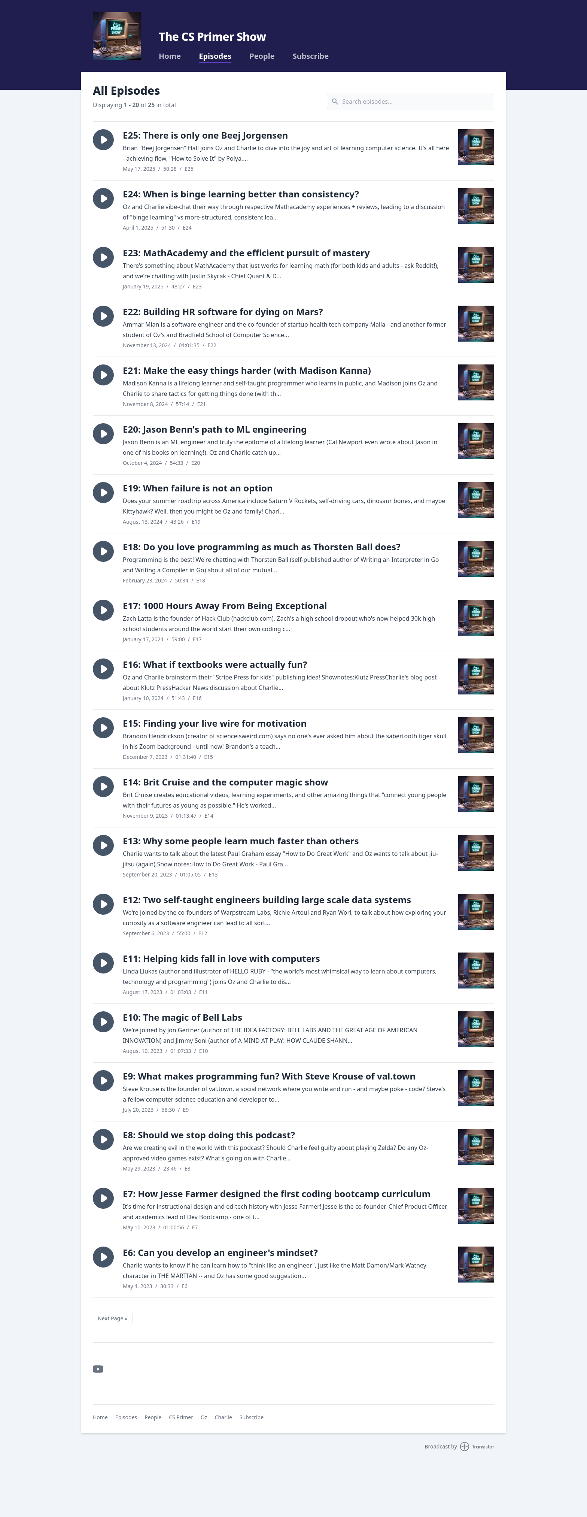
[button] (103, 139)
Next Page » (113, 1318)
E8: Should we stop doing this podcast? (209, 1135)
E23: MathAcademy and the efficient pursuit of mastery (246, 252)
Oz (204, 1417)
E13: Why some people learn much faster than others (241, 841)
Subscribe (311, 56)
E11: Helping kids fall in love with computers (221, 958)
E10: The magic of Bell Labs (182, 1017)
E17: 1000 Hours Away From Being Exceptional (225, 605)
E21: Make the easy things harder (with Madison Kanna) (247, 370)
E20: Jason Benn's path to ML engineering (215, 429)
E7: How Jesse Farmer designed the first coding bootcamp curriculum (277, 1193)
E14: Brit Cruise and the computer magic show (225, 782)
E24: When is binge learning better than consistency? (241, 194)
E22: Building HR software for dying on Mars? (223, 311)
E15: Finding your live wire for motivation (215, 723)
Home (170, 56)
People (261, 56)
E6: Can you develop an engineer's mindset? (220, 1252)
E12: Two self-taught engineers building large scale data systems (267, 899)
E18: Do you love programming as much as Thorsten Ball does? (262, 547)
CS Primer (181, 1417)
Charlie (223, 1417)
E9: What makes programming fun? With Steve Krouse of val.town (269, 1076)
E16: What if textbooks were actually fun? (215, 664)
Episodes (215, 56)
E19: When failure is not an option (198, 488)
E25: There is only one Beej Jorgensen (205, 135)
